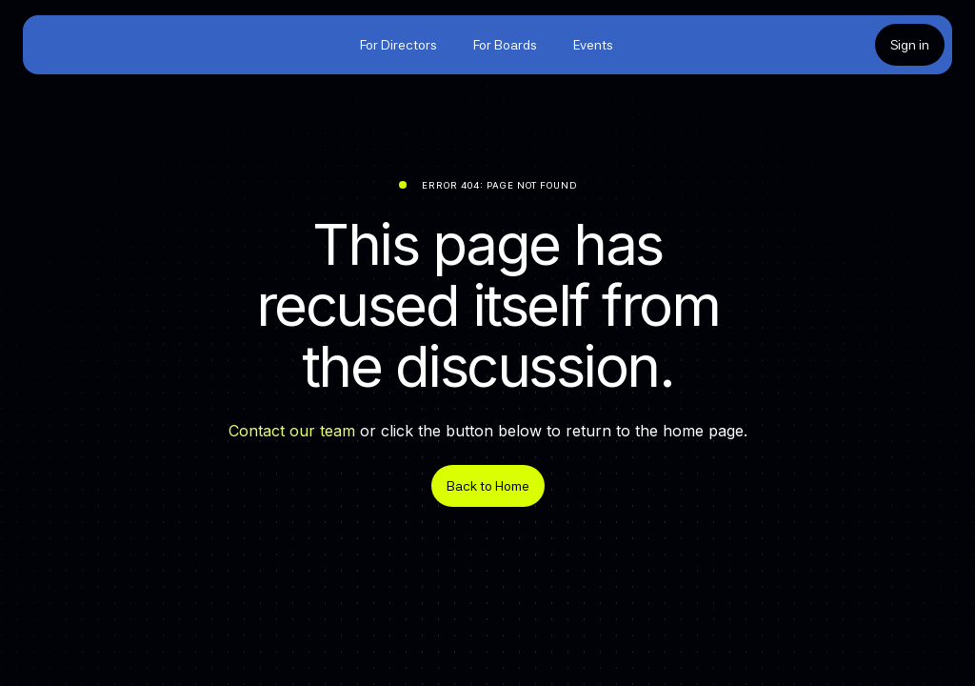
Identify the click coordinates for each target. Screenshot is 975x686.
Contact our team (292, 430)
